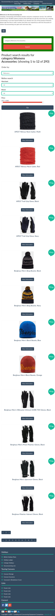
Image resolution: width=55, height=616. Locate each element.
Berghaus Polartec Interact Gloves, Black (27, 514)
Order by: (5, 67)
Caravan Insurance (47, 3)
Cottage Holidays (9, 563)
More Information (27, 140)
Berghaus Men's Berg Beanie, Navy (27, 305)
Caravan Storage (8, 574)
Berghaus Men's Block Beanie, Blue (27, 340)
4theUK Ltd (48, 614)
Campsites (36, 3)
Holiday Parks (27, 3)
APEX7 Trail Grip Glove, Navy (27, 236)
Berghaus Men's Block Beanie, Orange (27, 375)
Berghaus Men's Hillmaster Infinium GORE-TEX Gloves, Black (27, 410)
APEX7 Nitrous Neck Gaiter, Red (27, 166)
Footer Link (7, 588)
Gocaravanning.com (10, 566)
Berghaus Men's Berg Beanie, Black (27, 271)
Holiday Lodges (8, 560)
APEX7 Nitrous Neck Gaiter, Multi (27, 132)
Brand (3, 90)
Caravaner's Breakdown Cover (13, 580)
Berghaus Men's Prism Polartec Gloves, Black (27, 445)
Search (27, 47)
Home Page (17, 3)
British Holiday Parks (10, 557)
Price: (3, 98)
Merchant (4, 81)
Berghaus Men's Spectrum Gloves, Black (27, 479)
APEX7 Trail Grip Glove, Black (27, 201)
